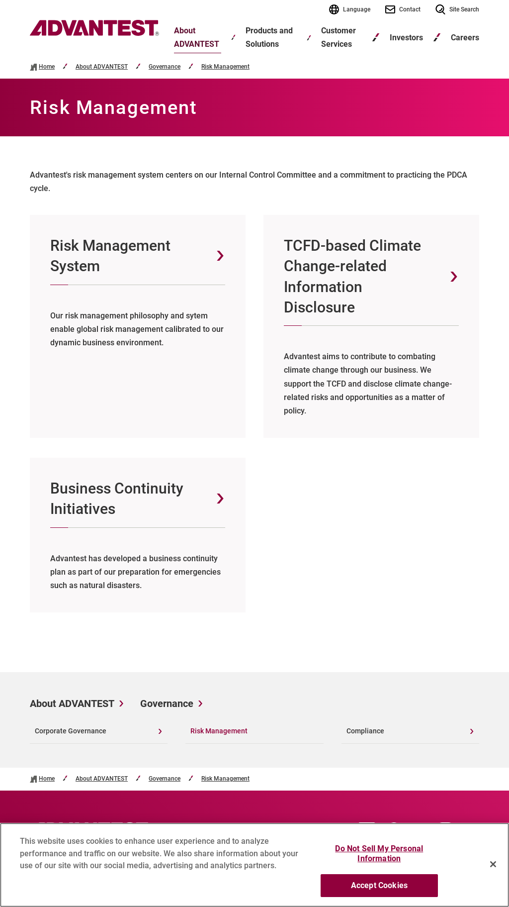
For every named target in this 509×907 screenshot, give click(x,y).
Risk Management (225, 67)
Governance (164, 67)
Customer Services (338, 37)
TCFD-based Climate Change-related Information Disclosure (352, 276)
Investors (406, 37)
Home (47, 67)
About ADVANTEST (196, 37)
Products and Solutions (269, 37)
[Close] (493, 868)
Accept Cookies (379, 890)
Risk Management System (110, 256)
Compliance (365, 731)
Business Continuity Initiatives (116, 498)
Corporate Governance (70, 731)
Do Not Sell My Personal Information (379, 858)
